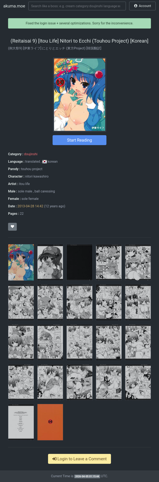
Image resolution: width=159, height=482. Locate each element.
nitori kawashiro (36, 176)
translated (32, 161)
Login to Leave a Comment (79, 458)
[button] (142, 6)
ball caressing (45, 191)
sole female (30, 199)
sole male (25, 191)
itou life (24, 184)
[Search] (77, 6)
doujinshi (30, 154)
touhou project (31, 169)
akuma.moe (14, 6)
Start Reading (79, 140)
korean (50, 161)
